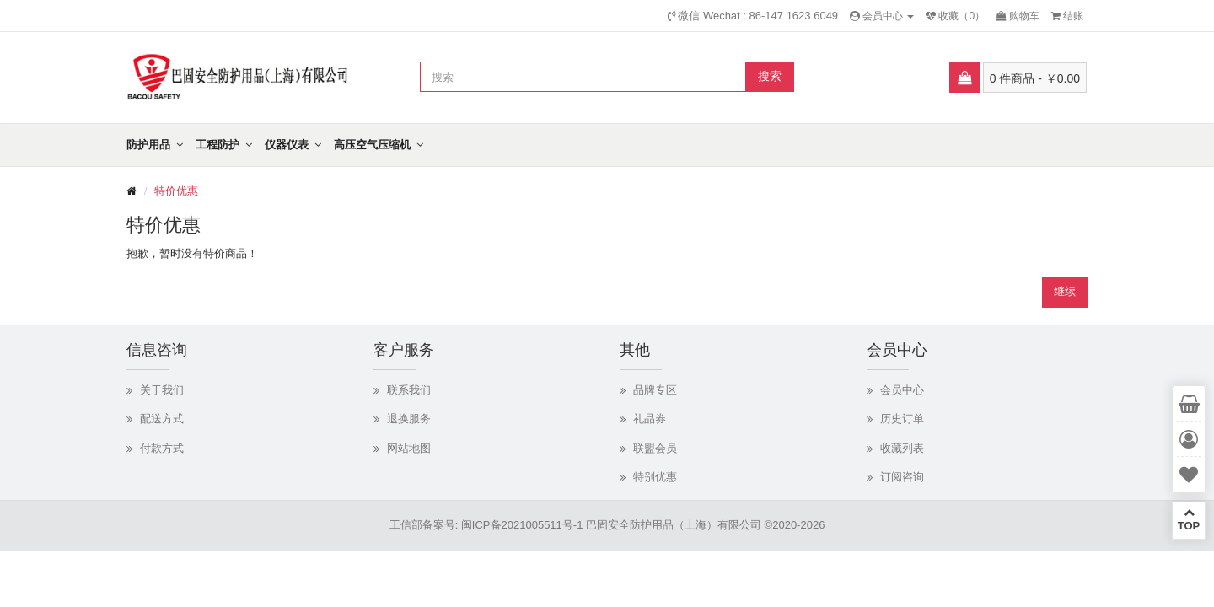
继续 (1065, 291)
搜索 (770, 76)
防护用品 (148, 144)
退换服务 (409, 418)
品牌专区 (655, 390)
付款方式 (162, 448)
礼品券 (649, 418)
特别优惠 (655, 476)
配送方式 (162, 418)
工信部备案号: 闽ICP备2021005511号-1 (486, 524)
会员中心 (902, 390)
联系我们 (409, 390)
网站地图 (409, 448)
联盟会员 (655, 448)
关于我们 (162, 390)
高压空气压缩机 (372, 144)
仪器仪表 (287, 144)
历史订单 (902, 418)
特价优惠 (176, 191)
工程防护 (217, 144)
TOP (1188, 519)
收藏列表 (902, 448)
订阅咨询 (902, 476)
